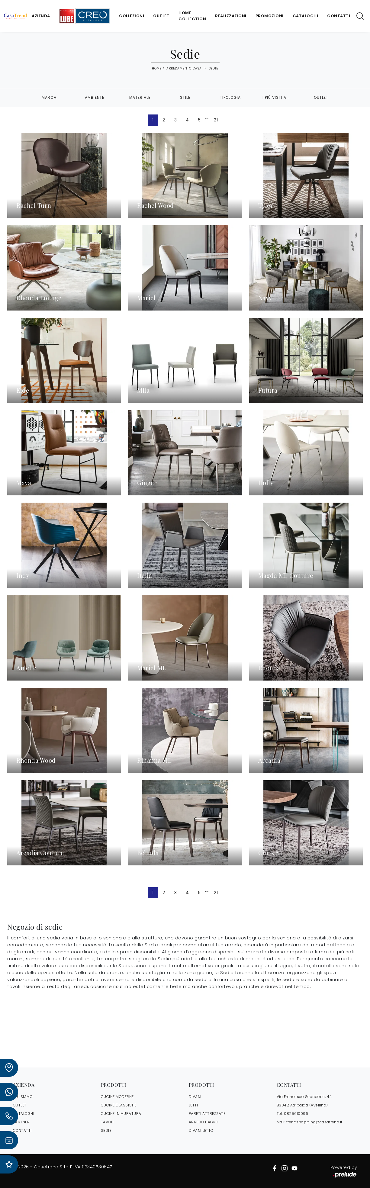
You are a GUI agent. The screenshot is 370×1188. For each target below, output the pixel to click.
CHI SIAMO (23, 1096)
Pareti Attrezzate (207, 1113)
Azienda (41, 16)
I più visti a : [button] (275, 97)
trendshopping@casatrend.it (314, 1122)
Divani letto (201, 1130)
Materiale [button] (139, 97)
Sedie (213, 68)
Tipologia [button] (230, 97)
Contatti (338, 16)
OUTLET (20, 1105)
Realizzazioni (230, 16)
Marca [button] (49, 97)
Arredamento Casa (184, 68)
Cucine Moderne (117, 1096)
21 (216, 120)
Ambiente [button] (94, 97)
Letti (193, 1105)
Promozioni (270, 16)
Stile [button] (185, 97)
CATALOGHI (23, 1113)
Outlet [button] (321, 97)
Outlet (161, 16)
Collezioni (131, 16)
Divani (195, 1096)
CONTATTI (22, 1130)
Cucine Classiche (119, 1105)
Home (157, 68)
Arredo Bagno (204, 1122)
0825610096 (296, 1113)
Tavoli (107, 1122)
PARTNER (21, 1122)
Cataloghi (305, 16)
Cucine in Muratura (121, 1113)
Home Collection (192, 16)
